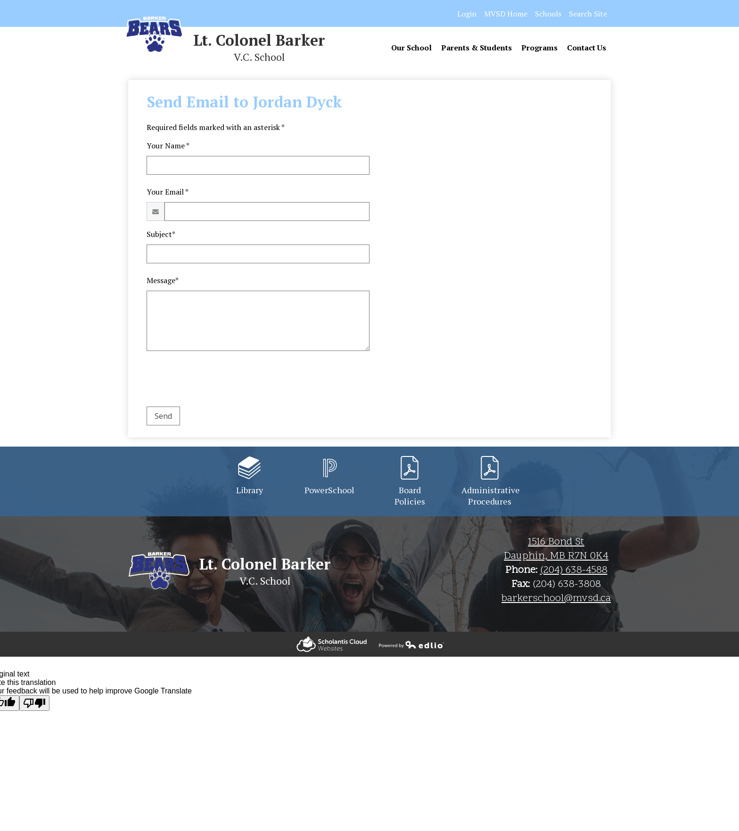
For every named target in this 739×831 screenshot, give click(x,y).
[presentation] (218, 380)
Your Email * (168, 192)
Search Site (588, 13)
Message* (163, 280)
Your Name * (168, 145)
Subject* (161, 234)
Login (466, 13)
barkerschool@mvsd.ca (556, 599)
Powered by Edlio (331, 644)
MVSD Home (505, 13)
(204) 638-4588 (574, 570)
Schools (548, 13)
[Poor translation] (34, 703)
